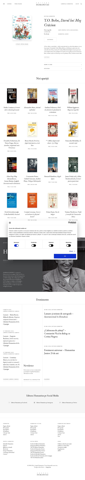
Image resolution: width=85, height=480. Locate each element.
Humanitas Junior (63, 34)
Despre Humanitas (8, 450)
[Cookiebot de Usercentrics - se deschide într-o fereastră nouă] (69, 223)
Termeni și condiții (62, 447)
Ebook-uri (5, 449)
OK (65, 256)
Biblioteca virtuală (7, 447)
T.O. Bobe (51, 20)
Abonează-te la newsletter (32, 379)
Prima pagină (18, 3)
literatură (47, 31)
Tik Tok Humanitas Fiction (37, 452)
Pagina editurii (6, 426)
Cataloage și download (8, 452)
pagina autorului (8, 260)
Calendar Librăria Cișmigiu (11, 379)
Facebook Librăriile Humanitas (38, 454)
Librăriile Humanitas (67, 3)
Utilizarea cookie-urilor (63, 445)
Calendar (47, 379)
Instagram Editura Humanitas (37, 445)
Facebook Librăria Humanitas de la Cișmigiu (41, 456)
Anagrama (48, 467)
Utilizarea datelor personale (65, 444)
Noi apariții (6, 428)
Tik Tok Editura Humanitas (37, 447)
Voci (59, 436)
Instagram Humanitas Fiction (37, 450)
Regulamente (61, 449)
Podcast (5, 445)
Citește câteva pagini (22, 44)
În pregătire (6, 429)
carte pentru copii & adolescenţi (68, 30)
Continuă (46, 57)
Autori (4, 434)
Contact (5, 454)
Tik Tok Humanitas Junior (36, 457)
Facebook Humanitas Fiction (37, 449)
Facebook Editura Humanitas (37, 444)
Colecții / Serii (6, 433)
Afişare (71, 251)
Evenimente (6, 431)
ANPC (59, 450)
